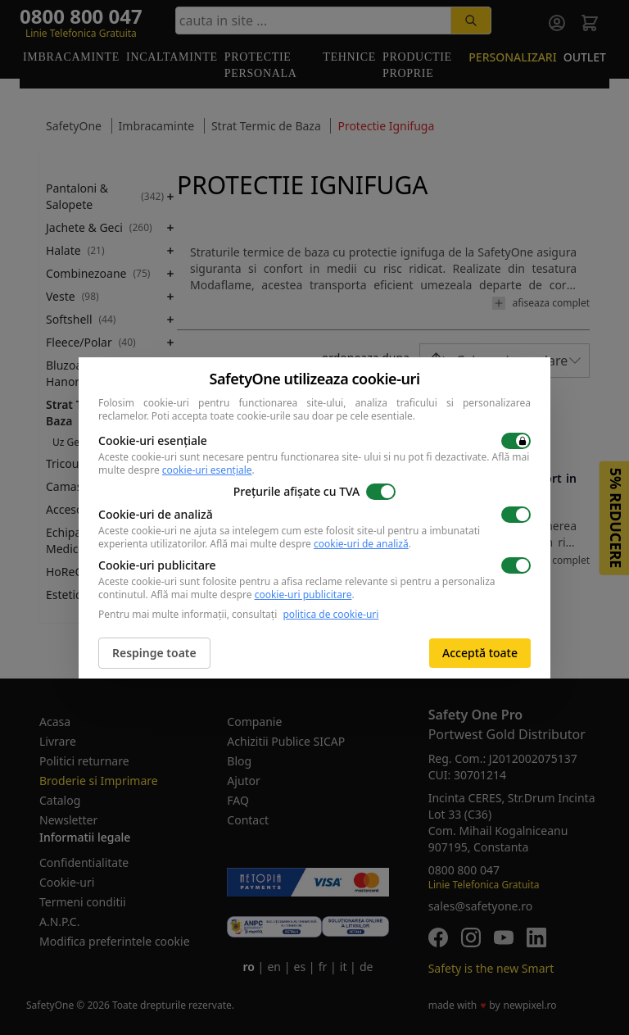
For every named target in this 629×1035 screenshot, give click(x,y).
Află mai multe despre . (310, 544)
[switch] (516, 441)
